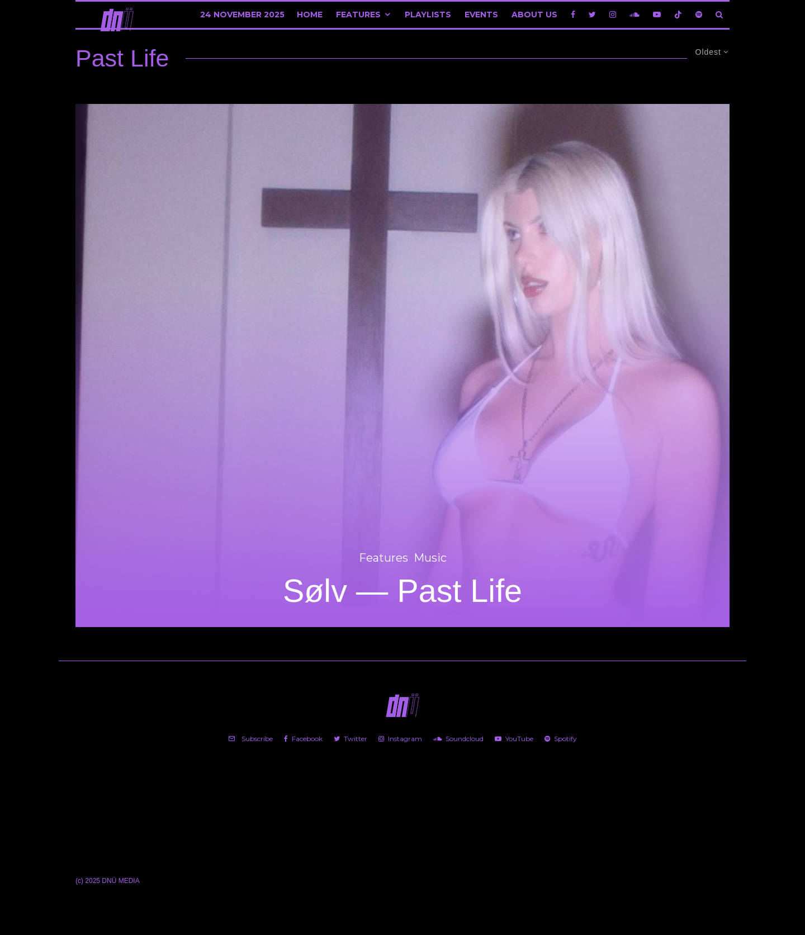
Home (310, 15)
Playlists (428, 15)
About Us (534, 15)
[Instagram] (613, 15)
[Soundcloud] (634, 15)
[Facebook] (573, 15)
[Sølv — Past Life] (402, 365)
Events (481, 15)
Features (358, 15)
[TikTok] (678, 15)
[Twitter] (592, 15)
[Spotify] (699, 15)
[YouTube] (656, 15)
